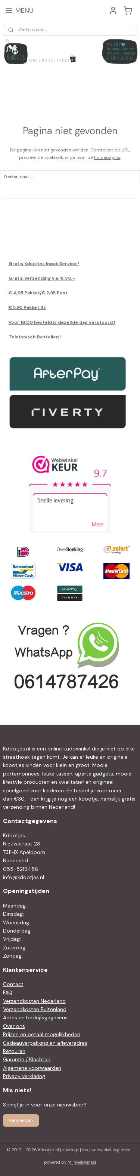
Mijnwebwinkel (82, 1162)
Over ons (14, 1026)
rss (85, 1149)
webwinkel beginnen (110, 1149)
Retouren (14, 1051)
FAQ (7, 992)
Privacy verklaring (24, 1076)
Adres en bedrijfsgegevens (35, 1017)
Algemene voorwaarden (32, 1068)
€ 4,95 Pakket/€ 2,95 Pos (37, 293)
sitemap (70, 1149)
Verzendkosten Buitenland (34, 1009)
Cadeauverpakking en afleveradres (45, 1043)
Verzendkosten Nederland (34, 1001)
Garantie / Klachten (26, 1059)
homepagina (107, 157)
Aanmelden (21, 1120)
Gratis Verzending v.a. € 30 (40, 278)
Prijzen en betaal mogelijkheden (41, 1034)
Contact (13, 984)
